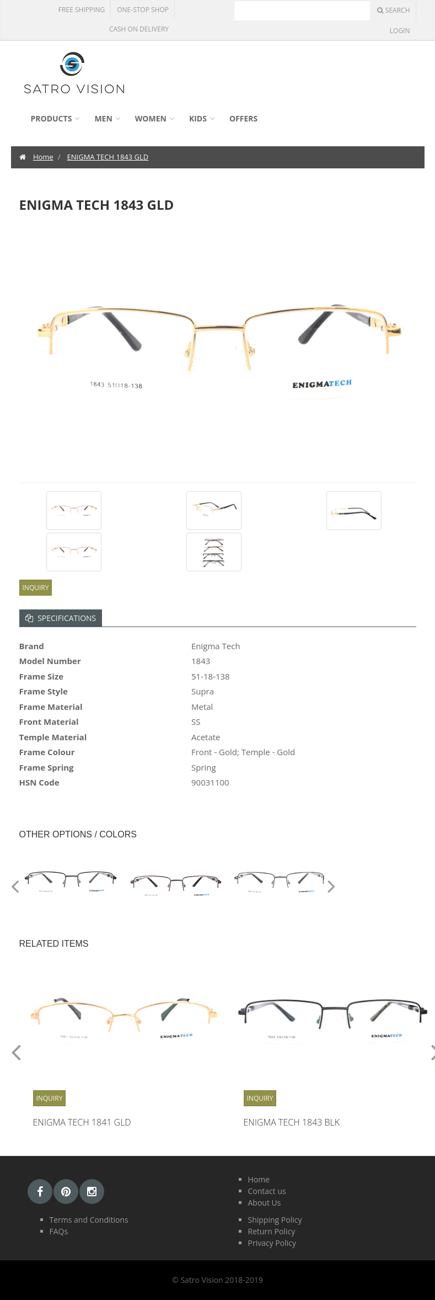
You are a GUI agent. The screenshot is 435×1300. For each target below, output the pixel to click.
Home (43, 157)
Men (103, 118)
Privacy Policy (272, 1243)
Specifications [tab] (60, 618)
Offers (243, 118)
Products (51, 118)
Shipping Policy (275, 1219)
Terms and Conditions (89, 1219)
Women (151, 118)
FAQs (59, 1231)
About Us (264, 1202)
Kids (198, 118)
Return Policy (272, 1231)
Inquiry (36, 587)
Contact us (267, 1191)
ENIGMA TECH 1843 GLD (108, 157)
